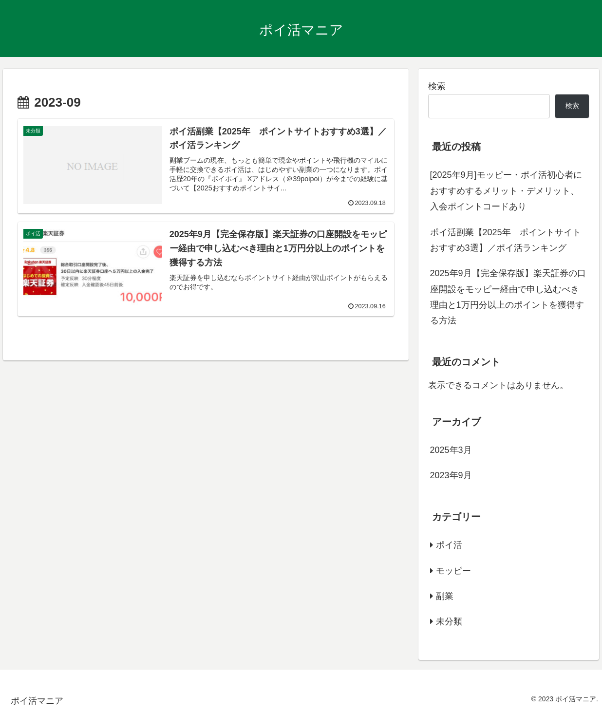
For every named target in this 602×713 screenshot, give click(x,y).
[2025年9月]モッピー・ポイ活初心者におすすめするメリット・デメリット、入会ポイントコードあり (506, 190)
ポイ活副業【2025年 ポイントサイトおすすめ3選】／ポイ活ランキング (505, 240)
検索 (437, 86)
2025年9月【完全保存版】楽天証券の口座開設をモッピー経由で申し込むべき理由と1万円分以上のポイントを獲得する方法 (508, 296)
